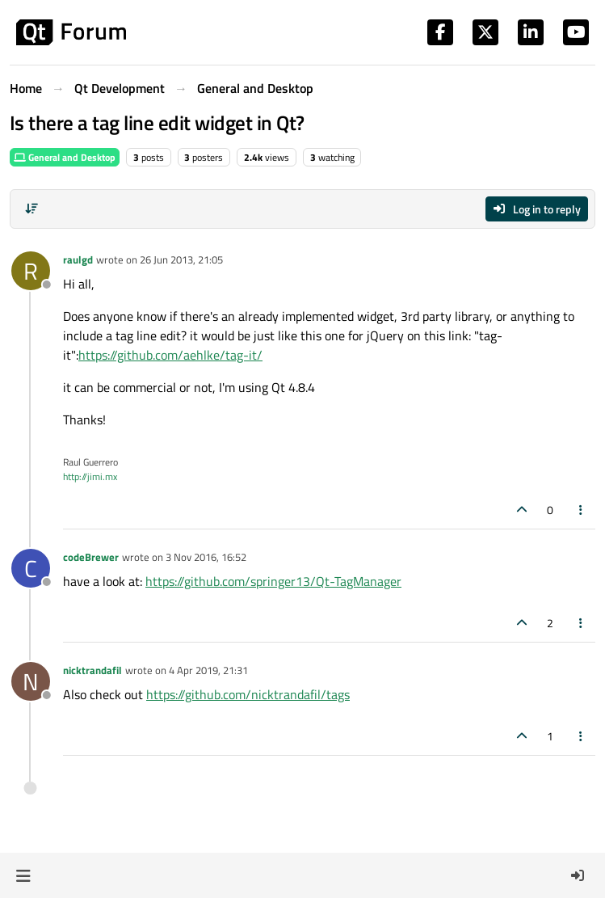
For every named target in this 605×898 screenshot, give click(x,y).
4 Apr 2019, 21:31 (208, 670)
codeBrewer (91, 557)
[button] (23, 875)
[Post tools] (581, 509)
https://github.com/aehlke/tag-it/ (170, 355)
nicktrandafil (92, 670)
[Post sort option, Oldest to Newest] (31, 208)
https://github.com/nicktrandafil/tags (248, 694)
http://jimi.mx (90, 476)
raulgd (78, 259)
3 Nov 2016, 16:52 (206, 557)
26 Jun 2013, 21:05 (181, 259)
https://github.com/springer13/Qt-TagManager (273, 581)
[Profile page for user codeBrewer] (30, 568)
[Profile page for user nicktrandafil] (30, 681)
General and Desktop (65, 157)
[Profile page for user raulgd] (30, 270)
